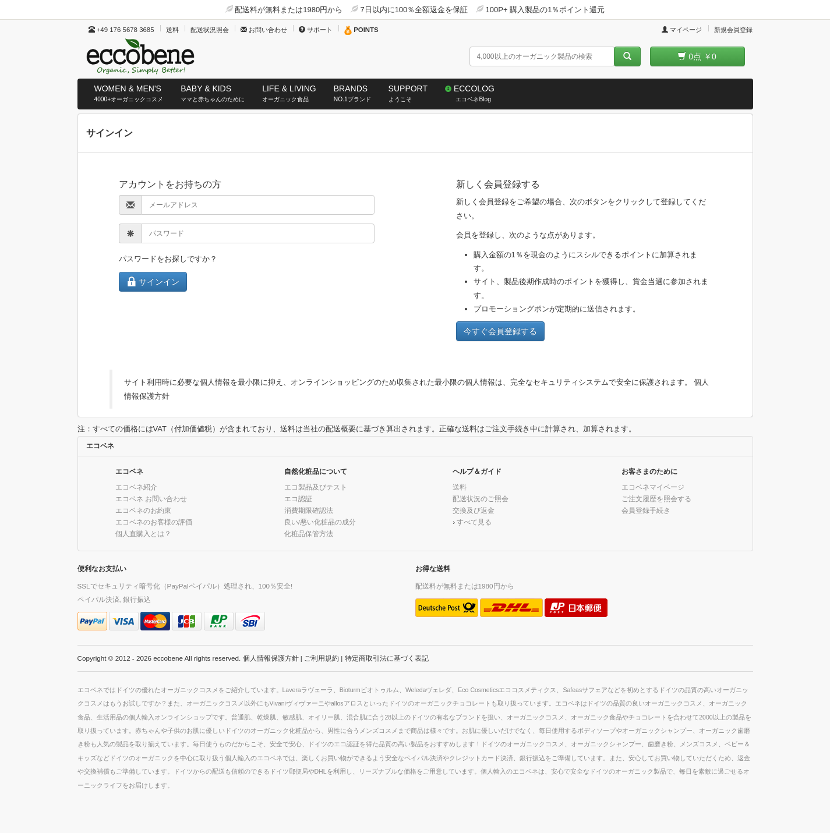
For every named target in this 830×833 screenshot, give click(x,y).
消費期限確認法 (308, 510)
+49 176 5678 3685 (121, 29)
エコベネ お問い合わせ (151, 498)
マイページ (682, 29)
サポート (316, 29)
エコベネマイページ (652, 487)
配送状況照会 (209, 29)
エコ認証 (298, 498)
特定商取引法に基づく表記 (387, 658)
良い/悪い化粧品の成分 (320, 522)
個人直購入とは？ (143, 533)
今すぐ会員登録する (500, 331)
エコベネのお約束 (143, 510)
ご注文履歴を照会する (656, 498)
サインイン (153, 281)
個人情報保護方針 (271, 658)
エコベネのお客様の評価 (153, 522)
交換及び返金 (474, 510)
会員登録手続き (645, 510)
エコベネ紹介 (136, 487)
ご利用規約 (321, 658)
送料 (172, 29)
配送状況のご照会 (480, 498)
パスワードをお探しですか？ (168, 258)
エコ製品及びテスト (315, 487)
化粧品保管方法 (308, 533)
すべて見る (474, 522)
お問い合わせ (264, 29)
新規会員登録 (733, 29)
